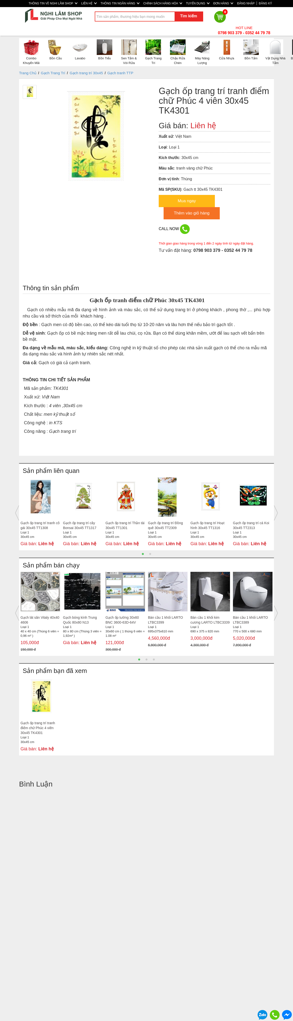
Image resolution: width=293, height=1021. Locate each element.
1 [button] (142, 554)
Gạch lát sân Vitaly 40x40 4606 (40, 620)
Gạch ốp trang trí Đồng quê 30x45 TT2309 (165, 525)
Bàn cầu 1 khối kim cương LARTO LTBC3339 (210, 620)
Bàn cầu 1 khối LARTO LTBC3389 (250, 620)
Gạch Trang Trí (53, 73)
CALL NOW (174, 229)
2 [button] (150, 554)
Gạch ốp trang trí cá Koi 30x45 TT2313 (251, 525)
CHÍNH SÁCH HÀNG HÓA (162, 3)
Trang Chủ (27, 73)
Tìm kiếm (188, 16)
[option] (40, 513)
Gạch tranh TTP (120, 73)
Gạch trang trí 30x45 (86, 73)
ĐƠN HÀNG (223, 3)
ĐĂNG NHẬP (245, 3)
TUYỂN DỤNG (197, 3)
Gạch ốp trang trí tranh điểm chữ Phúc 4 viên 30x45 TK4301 (38, 728)
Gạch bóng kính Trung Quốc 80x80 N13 (80, 620)
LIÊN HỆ (89, 3)
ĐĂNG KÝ (265, 3)
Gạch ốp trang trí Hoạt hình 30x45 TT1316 (207, 525)
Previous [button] (17, 513)
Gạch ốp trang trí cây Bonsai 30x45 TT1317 (79, 525)
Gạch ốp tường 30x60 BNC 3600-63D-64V (122, 620)
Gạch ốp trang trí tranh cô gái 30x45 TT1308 (40, 525)
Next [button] (276, 513)
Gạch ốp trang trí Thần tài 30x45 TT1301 (125, 525)
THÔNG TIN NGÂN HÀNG (120, 3)
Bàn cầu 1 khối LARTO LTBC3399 (165, 620)
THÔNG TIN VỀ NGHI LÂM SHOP (53, 3)
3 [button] (153, 659)
